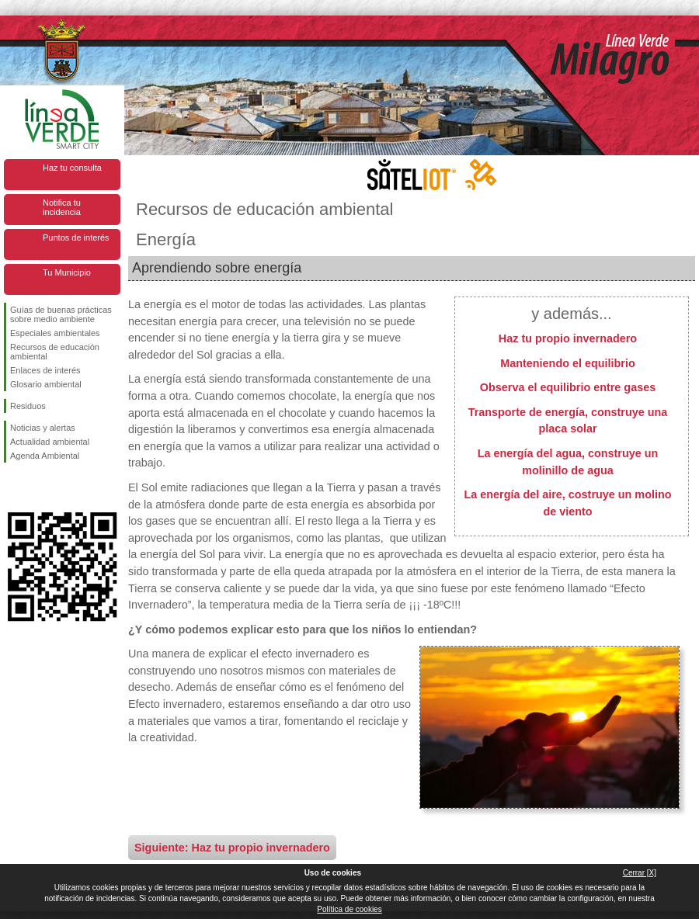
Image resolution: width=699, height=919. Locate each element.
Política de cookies (349, 909)
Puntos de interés (76, 237)
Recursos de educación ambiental (54, 351)
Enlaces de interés (45, 370)
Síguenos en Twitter (39, 487)
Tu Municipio (67, 272)
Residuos (28, 406)
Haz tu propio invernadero (568, 338)
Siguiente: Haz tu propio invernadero (232, 847)
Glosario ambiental (46, 384)
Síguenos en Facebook (13, 487)
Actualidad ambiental (49, 441)
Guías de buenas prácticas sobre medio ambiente (61, 314)
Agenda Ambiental (44, 455)
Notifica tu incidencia (62, 207)
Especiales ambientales (55, 333)
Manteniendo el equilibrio (567, 363)
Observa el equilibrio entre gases (568, 387)
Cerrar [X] (639, 873)
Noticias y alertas (42, 427)
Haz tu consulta (72, 167)
